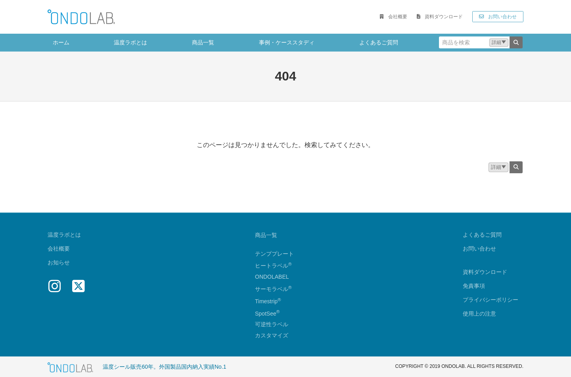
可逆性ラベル (271, 325)
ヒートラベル (273, 266)
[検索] (516, 42)
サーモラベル (273, 289)
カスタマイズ (271, 336)
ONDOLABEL (272, 277)
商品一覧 (266, 235)
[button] (393, 16)
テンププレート (274, 254)
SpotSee (265, 313)
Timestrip (266, 301)
